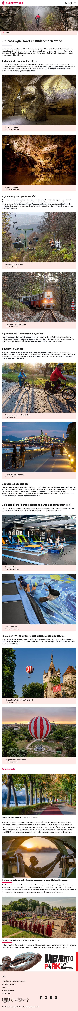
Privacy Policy (7, 987)
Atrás (6, 32)
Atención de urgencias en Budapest (14, 981)
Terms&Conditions (8, 990)
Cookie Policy (6, 993)
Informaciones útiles (9, 984)
